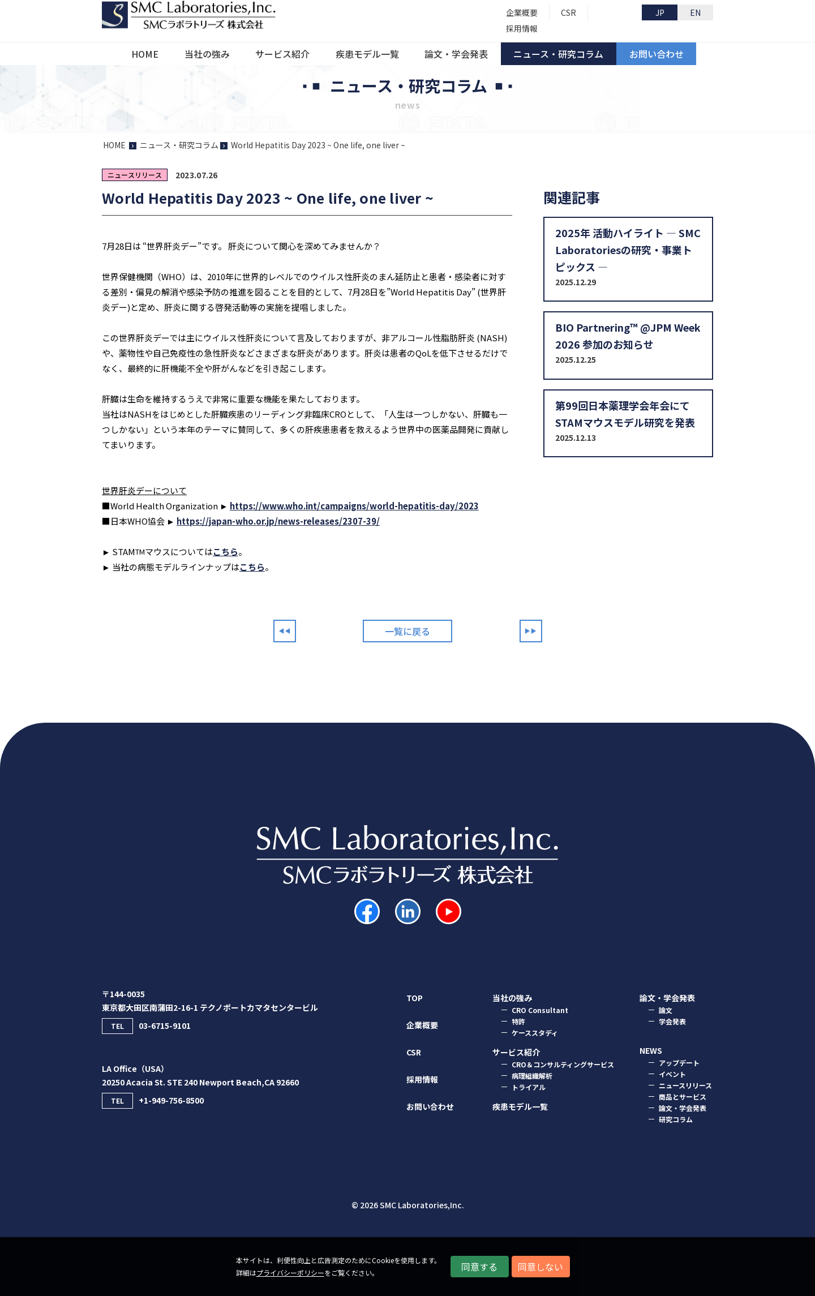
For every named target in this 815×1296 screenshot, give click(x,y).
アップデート (679, 1062)
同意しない (540, 1266)
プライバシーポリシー (290, 1272)
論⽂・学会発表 (667, 997)
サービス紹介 (516, 1052)
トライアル (529, 1087)
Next (531, 631)
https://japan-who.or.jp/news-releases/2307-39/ (278, 521)
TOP (414, 997)
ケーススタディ (535, 1032)
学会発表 (672, 1021)
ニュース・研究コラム (179, 145)
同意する (479, 1266)
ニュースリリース (685, 1085)
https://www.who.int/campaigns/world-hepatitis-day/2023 (354, 506)
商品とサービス (682, 1096)
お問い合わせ (430, 1106)
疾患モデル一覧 (520, 1106)
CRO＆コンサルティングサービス (563, 1064)
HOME (114, 145)
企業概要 (422, 1025)
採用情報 (422, 1079)
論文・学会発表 (682, 1108)
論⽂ (665, 1010)
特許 (518, 1021)
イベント (672, 1074)
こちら (225, 551)
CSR (413, 1052)
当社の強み (512, 997)
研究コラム (676, 1119)
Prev (284, 631)
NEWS (651, 1050)
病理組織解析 (532, 1075)
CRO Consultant (540, 1010)
